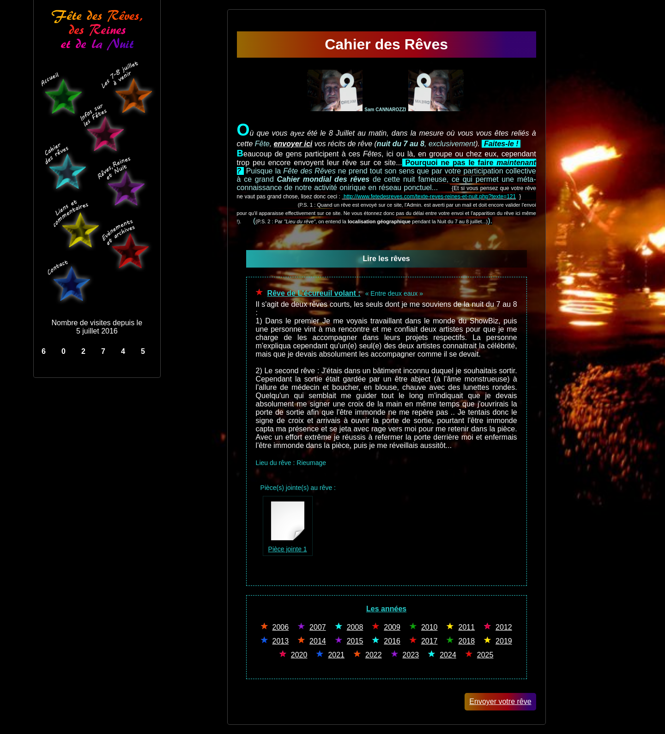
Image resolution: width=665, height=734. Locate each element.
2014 (317, 641)
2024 (448, 655)
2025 (485, 655)
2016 (392, 641)
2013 (280, 641)
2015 (355, 641)
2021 (336, 655)
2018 (466, 641)
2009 (392, 627)
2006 (280, 627)
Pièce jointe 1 (288, 545)
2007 (317, 627)
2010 (429, 627)
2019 (504, 641)
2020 (299, 655)
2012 (504, 627)
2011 (466, 627)
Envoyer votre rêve (500, 701)
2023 (411, 655)
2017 (429, 641)
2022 (373, 655)
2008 (355, 627)
